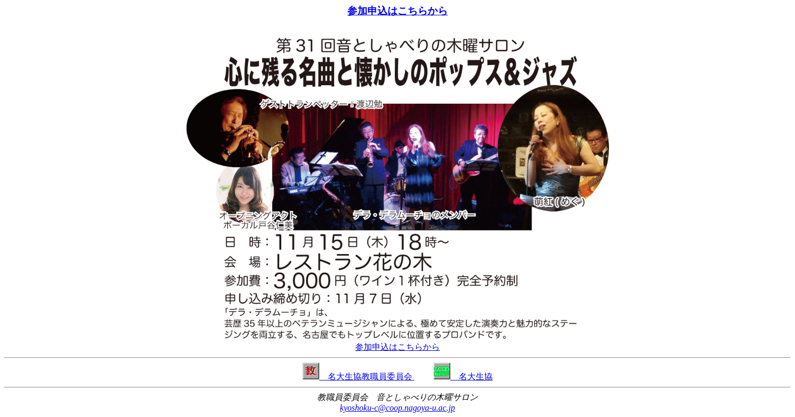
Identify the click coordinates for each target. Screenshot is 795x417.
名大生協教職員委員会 (358, 376)
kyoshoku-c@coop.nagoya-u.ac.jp (397, 407)
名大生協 (463, 376)
